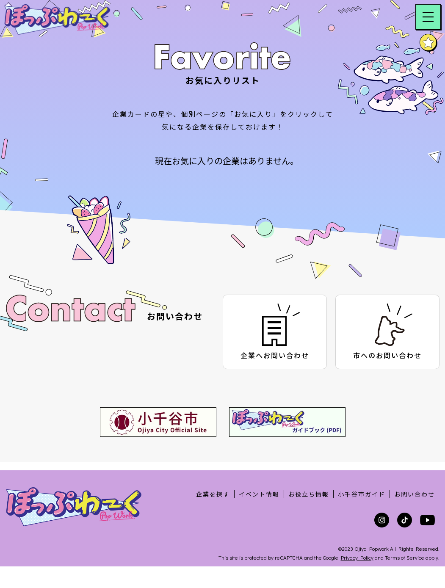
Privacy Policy (357, 557)
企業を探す (213, 494)
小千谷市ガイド (361, 494)
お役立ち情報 (308, 494)
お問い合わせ (414, 494)
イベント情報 (259, 494)
